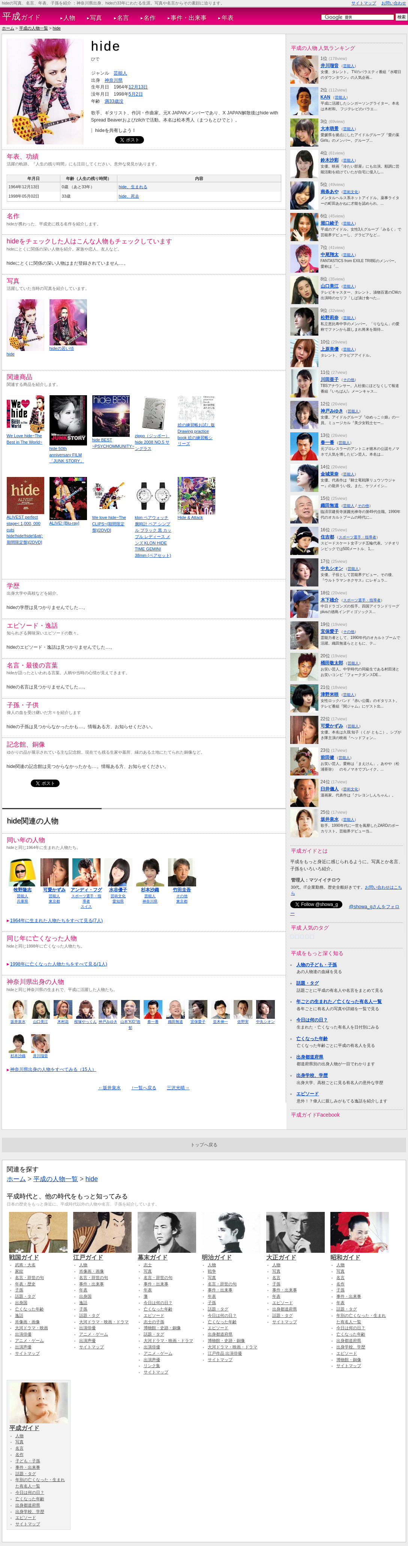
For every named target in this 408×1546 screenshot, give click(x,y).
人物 (69, 18)
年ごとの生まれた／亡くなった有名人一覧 (339, 1001)
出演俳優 (23, 1334)
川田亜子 (330, 379)
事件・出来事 (189, 18)
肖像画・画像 (27, 1322)
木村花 (63, 1022)
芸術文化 (118, 896)
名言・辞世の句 (29, 1277)
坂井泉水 (18, 1022)
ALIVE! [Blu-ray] (65, 523)
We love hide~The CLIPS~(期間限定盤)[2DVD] (109, 523)
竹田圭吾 (182, 889)
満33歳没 (114, 101)
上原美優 (330, 349)
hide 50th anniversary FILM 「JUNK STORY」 (67, 454)
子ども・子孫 (27, 1461)
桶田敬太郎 (332, 663)
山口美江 (40, 1022)
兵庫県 (22, 901)
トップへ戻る (204, 1144)
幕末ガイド (167, 1254)
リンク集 (152, 1365)
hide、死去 (129, 196)
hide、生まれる (133, 186)
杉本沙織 (150, 889)
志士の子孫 (154, 1322)
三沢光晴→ (178, 1087)
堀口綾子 (330, 223)
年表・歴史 (25, 1284)
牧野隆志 (23, 889)
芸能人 (120, 73)
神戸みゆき (108, 1022)
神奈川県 (114, 80)
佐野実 (243, 1022)
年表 (228, 18)
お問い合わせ (393, 3)
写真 (96, 18)
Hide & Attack (190, 517)
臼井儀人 (330, 789)
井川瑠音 (40, 1056)
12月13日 (138, 87)
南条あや (330, 191)
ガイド (21, 16)
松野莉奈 (330, 317)
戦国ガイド (38, 1254)
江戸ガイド (102, 1254)
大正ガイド (295, 1254)
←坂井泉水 (109, 1087)
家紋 (19, 1271)
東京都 (54, 901)
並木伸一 (220, 1022)
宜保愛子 (198, 1022)
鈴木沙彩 (330, 160)
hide (57, 28)
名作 (150, 18)
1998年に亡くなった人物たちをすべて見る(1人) (58, 964)
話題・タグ (307, 983)
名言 (123, 18)
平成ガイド (38, 1424)
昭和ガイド (359, 1254)
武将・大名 (25, 1265)
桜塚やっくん (85, 1022)
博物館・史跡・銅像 (162, 1328)
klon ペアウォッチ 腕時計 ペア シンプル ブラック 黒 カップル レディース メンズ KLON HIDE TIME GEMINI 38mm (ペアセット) (153, 536)
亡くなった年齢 (312, 1038)
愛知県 (118, 901)
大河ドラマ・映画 (31, 1328)
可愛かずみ (54, 889)
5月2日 (136, 94)
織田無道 (175, 1022)
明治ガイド (231, 1254)
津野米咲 (330, 694)
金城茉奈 (330, 474)
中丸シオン (265, 1022)
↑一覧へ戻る (143, 1087)
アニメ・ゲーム (29, 1340)
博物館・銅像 (348, 1359)
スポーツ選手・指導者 (357, 537)
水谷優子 (118, 889)
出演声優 (23, 1347)
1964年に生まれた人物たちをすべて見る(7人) (56, 920)
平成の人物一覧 (33, 28)
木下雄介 (330, 600)
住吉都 (327, 537)
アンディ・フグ (86, 889)
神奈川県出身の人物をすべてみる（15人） (53, 1069)
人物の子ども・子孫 (316, 964)
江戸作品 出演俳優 (225, 1353)
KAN (325, 97)
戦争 (212, 1271)
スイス (86, 906)
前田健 (327, 757)
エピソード (307, 1093)
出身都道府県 (309, 1057)
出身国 (21, 1302)
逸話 (19, 1315)
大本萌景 (330, 128)
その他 (182, 896)
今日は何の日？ (312, 1020)
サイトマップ (363, 3)
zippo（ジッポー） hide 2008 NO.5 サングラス (152, 442)
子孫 (19, 1290)
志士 (148, 1265)
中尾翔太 (330, 254)
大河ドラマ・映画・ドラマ (104, 1322)
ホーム (8, 28)
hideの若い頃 (62, 348)
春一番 (153, 1022)
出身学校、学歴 (312, 1075)
